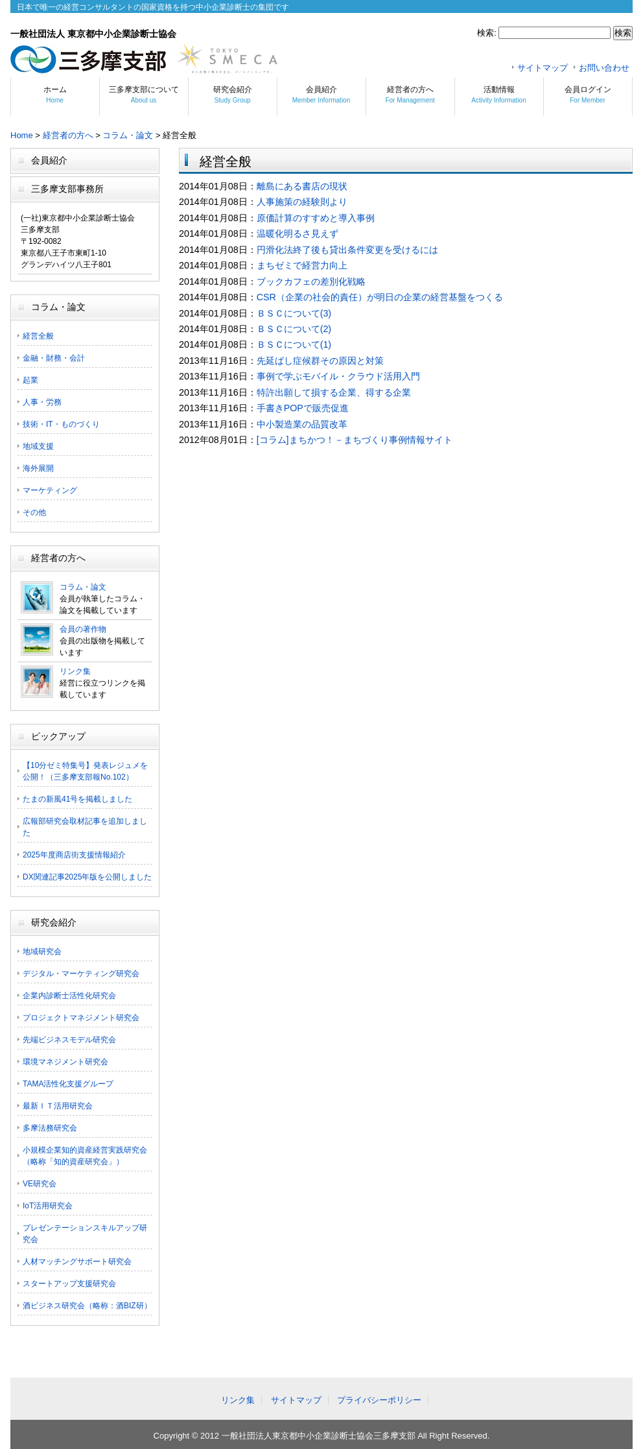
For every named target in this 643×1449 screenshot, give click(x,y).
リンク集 (75, 671)
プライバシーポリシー (379, 1400)
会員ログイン (588, 94)
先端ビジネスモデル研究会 (69, 1039)
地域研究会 (42, 951)
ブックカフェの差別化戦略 (311, 281)
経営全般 (38, 336)
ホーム (55, 94)
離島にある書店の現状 (302, 186)
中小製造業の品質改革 (302, 424)
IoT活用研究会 (48, 1205)
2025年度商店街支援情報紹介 (74, 854)
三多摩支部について (144, 94)
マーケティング (50, 490)
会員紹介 (321, 94)
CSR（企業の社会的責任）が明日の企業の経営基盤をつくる (380, 297)
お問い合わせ (604, 68)
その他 (34, 512)
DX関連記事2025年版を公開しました (87, 876)
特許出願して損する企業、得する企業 (334, 392)
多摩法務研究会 (50, 1127)
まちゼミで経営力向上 (302, 265)
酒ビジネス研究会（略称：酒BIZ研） (87, 1305)
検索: (487, 33)
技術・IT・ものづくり (61, 424)
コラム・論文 (127, 135)
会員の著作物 (83, 629)
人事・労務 (42, 402)
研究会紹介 (232, 94)
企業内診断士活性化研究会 (69, 995)
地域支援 (38, 446)
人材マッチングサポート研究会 (77, 1261)
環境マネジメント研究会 (65, 1061)
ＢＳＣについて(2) (294, 329)
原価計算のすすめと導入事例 (316, 218)
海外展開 (38, 468)
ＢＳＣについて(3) (294, 313)
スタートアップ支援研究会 (69, 1283)
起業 (30, 380)
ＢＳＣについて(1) (294, 344)
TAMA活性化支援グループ (68, 1083)
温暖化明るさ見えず (297, 233)
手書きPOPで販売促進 (303, 408)
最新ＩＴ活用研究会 (58, 1105)
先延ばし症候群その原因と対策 (320, 360)
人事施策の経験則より (302, 202)
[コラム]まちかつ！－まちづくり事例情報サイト (354, 440)
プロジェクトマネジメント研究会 (81, 1017)
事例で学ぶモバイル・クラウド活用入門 (338, 376)
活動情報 (498, 94)
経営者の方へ (409, 94)
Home (21, 135)
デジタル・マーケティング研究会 (81, 973)
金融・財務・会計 (54, 358)
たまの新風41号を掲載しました (77, 799)
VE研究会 (39, 1183)
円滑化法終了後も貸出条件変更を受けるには (347, 250)
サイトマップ (542, 68)
